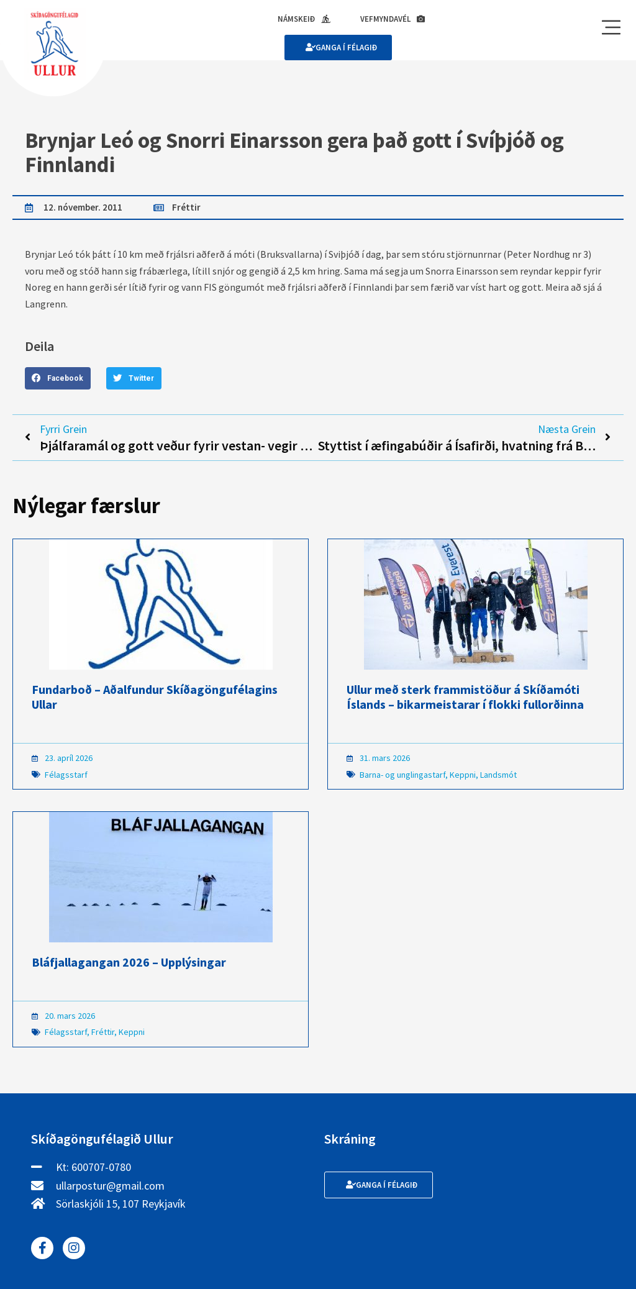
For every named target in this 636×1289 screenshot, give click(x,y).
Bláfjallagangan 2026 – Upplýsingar (129, 962)
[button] (58, 378)
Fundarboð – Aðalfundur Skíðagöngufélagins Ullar (155, 696)
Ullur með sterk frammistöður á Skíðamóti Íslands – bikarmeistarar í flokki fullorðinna (465, 696)
